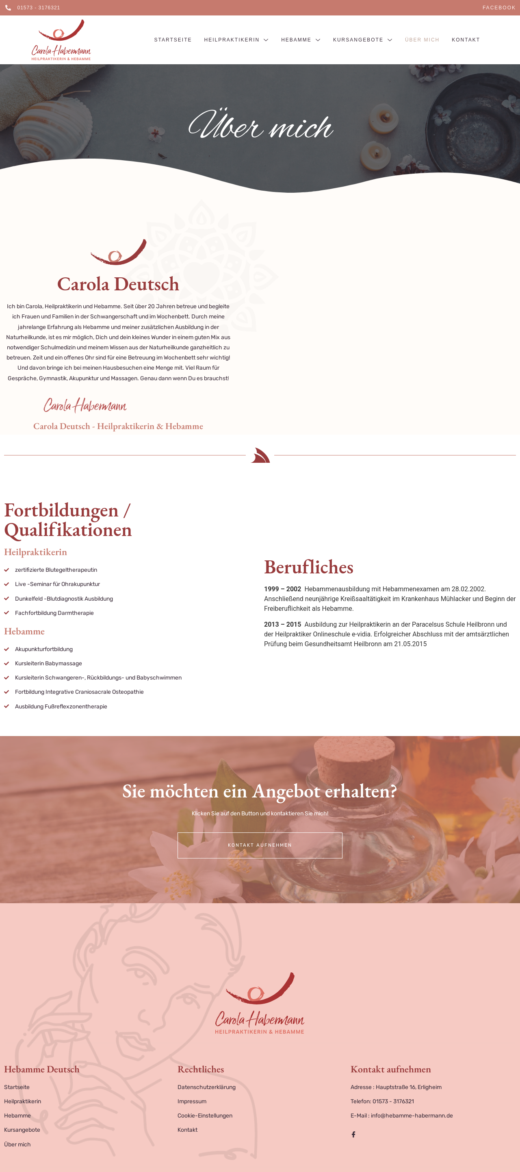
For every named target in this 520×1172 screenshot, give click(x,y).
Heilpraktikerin (236, 40)
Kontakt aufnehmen (260, 845)
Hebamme (301, 40)
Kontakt (466, 40)
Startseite (173, 40)
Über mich (422, 40)
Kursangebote (363, 40)
